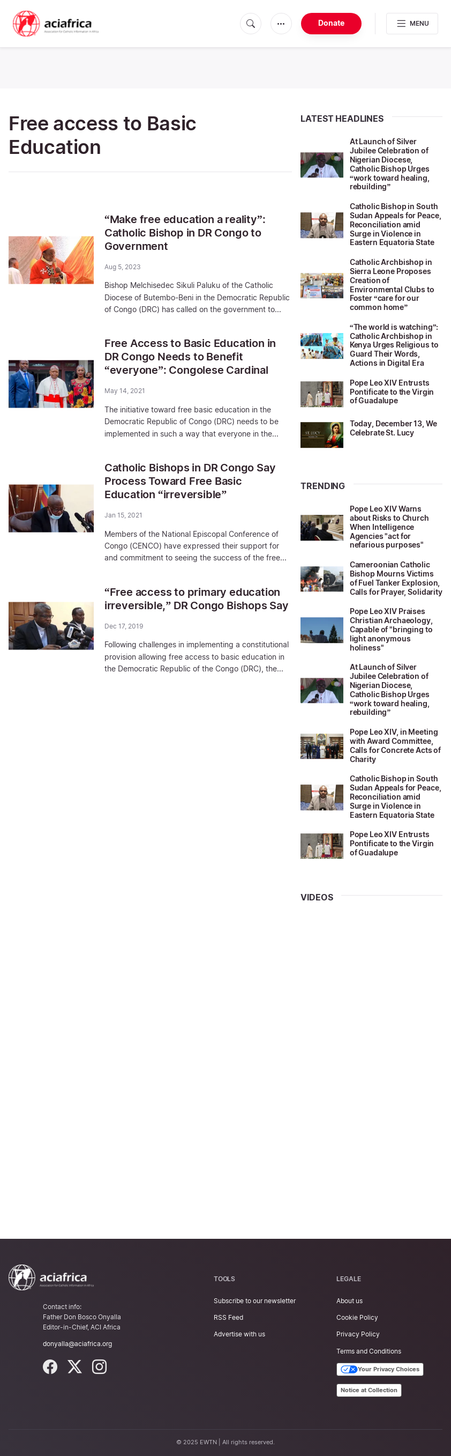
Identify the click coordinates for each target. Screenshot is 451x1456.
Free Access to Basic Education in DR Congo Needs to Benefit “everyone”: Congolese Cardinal (190, 355)
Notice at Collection (369, 1390)
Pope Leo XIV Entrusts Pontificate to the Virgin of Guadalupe (392, 391)
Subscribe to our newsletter (255, 1301)
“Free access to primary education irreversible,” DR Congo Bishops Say (196, 594)
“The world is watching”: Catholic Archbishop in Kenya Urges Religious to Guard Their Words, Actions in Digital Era (394, 344)
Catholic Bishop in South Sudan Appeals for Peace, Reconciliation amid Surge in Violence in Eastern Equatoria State (395, 224)
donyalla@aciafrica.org (77, 1344)
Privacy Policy (358, 1334)
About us (349, 1301)
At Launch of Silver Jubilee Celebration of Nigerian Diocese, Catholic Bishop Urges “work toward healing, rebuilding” (390, 164)
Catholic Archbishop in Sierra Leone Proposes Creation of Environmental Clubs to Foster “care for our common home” (392, 284)
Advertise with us (239, 1334)
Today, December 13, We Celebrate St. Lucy (393, 428)
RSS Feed (228, 1317)
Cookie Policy (357, 1317)
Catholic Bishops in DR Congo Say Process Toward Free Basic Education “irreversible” (190, 477)
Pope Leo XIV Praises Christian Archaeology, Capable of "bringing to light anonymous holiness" (391, 629)
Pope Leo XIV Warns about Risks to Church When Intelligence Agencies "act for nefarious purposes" (389, 526)
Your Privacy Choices (380, 1369)
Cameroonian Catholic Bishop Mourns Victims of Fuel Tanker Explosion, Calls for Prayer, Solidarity (396, 578)
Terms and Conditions (368, 1351)
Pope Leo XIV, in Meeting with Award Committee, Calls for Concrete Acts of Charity (395, 745)
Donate (331, 22)
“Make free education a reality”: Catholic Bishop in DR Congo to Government (185, 232)
